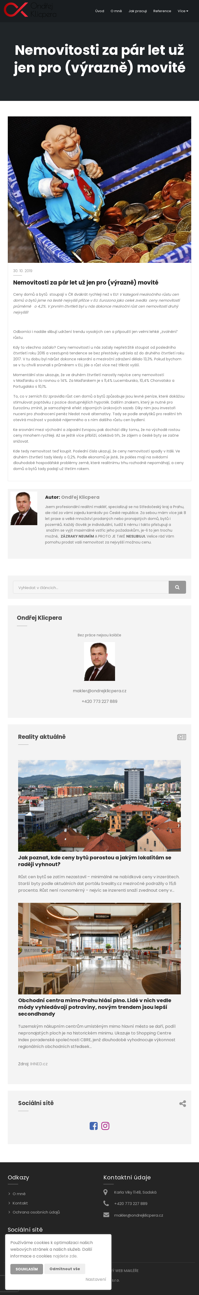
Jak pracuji (138, 11)
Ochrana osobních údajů (36, 1212)
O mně (116, 11)
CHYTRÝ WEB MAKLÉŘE (119, 1270)
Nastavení (96, 1279)
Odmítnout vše (64, 1268)
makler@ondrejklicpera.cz (138, 1215)
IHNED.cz (39, 1064)
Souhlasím (27, 1269)
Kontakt (20, 1203)
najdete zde (65, 1256)
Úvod (99, 11)
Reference (162, 11)
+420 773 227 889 (130, 1203)
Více (183, 11)
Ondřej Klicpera (80, 497)
